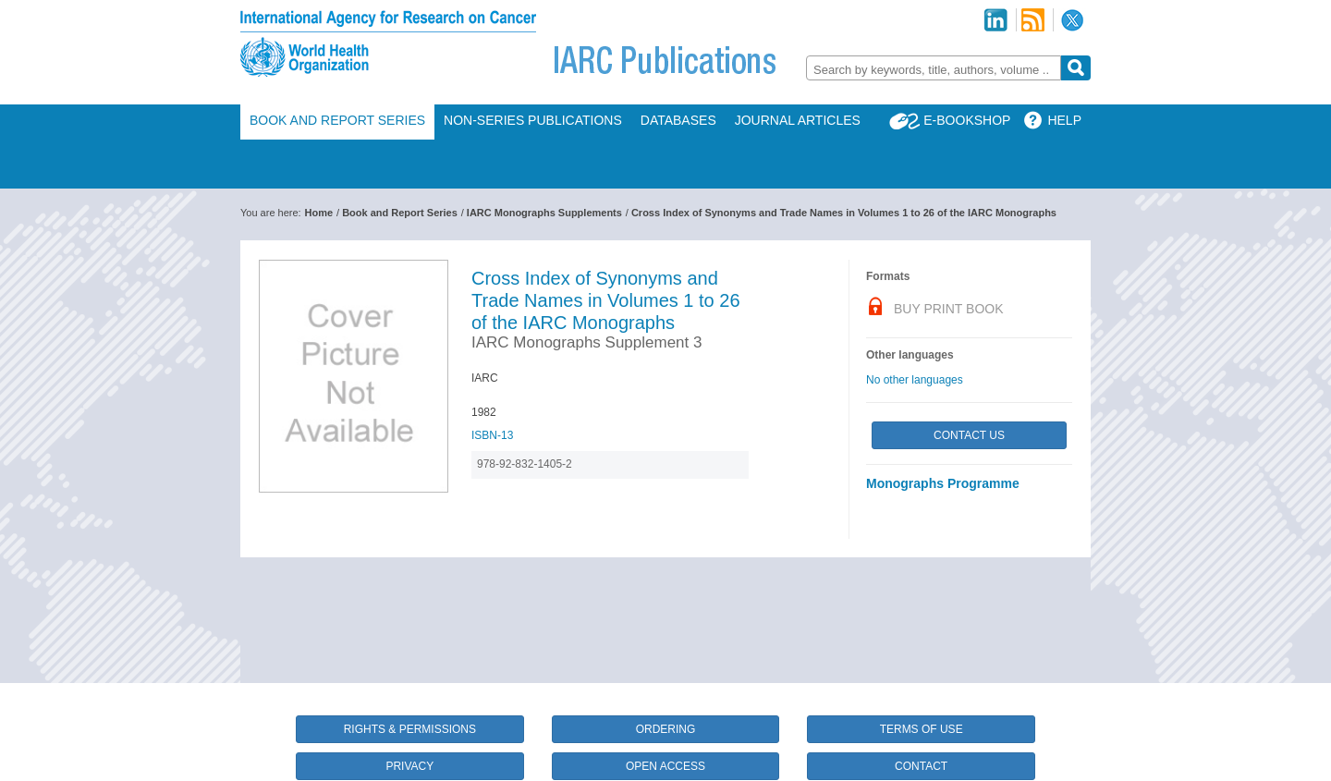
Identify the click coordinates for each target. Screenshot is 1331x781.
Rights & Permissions (410, 729)
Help (1064, 120)
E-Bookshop (966, 120)
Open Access (665, 766)
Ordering (666, 729)
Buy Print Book (949, 308)
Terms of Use (921, 729)
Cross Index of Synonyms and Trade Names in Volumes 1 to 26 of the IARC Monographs (843, 212)
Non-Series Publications (533, 120)
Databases (678, 120)
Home (319, 212)
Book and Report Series (337, 120)
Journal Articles (798, 120)
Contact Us (969, 435)
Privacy (409, 766)
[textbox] (934, 69)
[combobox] (933, 67)
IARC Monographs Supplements (544, 212)
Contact (921, 766)
